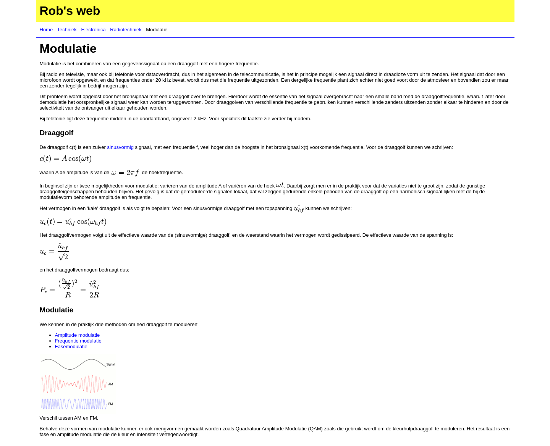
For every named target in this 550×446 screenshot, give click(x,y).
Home (46, 29)
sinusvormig (120, 147)
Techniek (67, 29)
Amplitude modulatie (77, 335)
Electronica (93, 29)
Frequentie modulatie (78, 341)
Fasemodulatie (71, 346)
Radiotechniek (125, 29)
